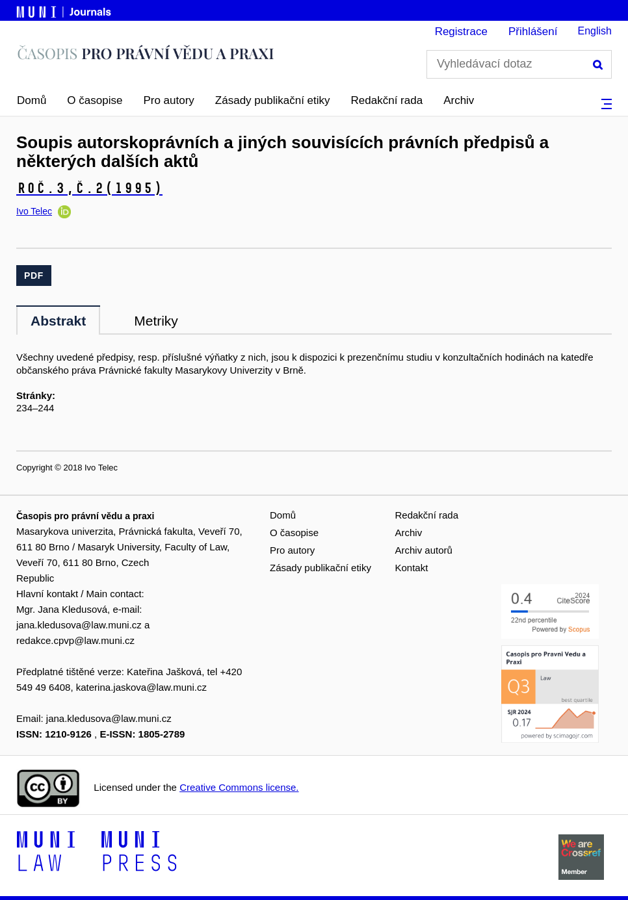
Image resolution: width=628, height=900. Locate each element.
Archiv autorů (423, 550)
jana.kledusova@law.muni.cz (79, 624)
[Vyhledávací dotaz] (519, 64)
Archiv (458, 100)
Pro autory (168, 100)
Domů (31, 100)
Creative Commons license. (238, 787)
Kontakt (411, 567)
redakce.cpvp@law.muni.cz (75, 640)
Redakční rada (387, 100)
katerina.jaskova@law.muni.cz (141, 687)
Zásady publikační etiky (272, 100)
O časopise (94, 100)
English (595, 30)
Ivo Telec (34, 211)
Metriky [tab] (156, 320)
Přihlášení (533, 31)
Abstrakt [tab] (58, 320)
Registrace (461, 31)
